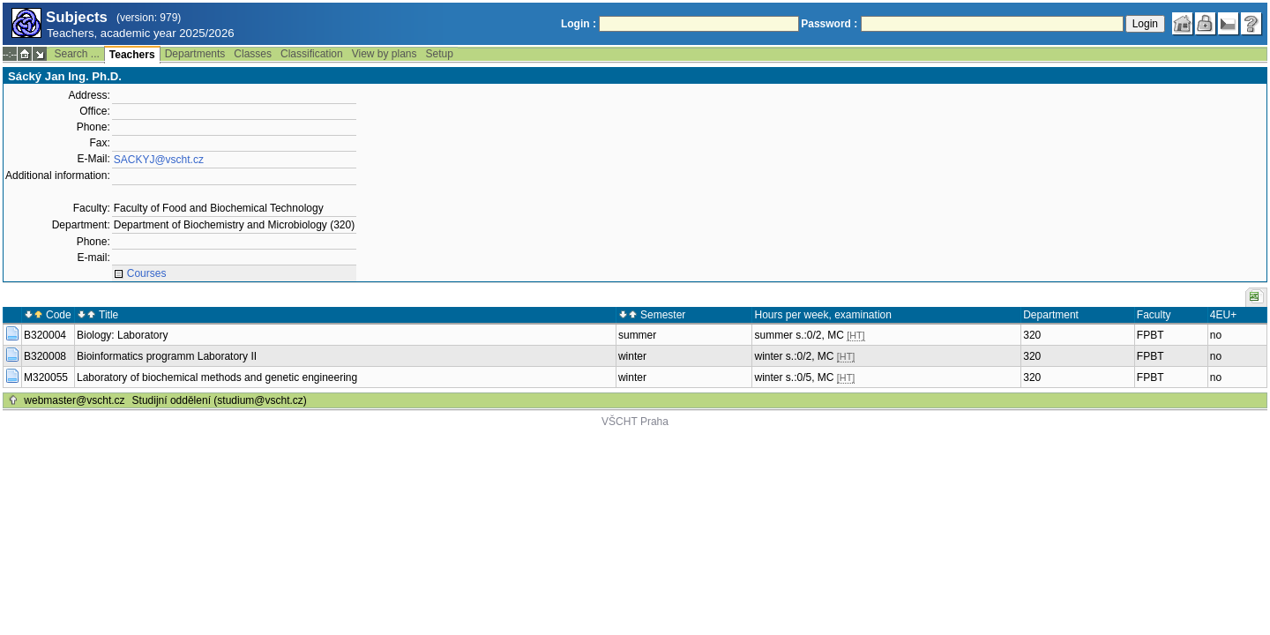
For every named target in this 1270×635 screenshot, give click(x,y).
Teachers (132, 55)
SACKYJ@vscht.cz (159, 159)
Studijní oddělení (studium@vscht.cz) (219, 400)
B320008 (45, 356)
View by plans (384, 54)
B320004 (45, 335)
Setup (439, 54)
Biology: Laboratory (122, 335)
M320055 (46, 377)
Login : (578, 24)
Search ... (76, 54)
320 (1032, 335)
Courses (147, 273)
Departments (195, 54)
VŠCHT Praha (635, 421)
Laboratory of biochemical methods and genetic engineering (217, 377)
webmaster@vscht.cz (74, 400)
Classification (311, 54)
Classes (253, 54)
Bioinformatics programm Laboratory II (167, 356)
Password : (829, 24)
